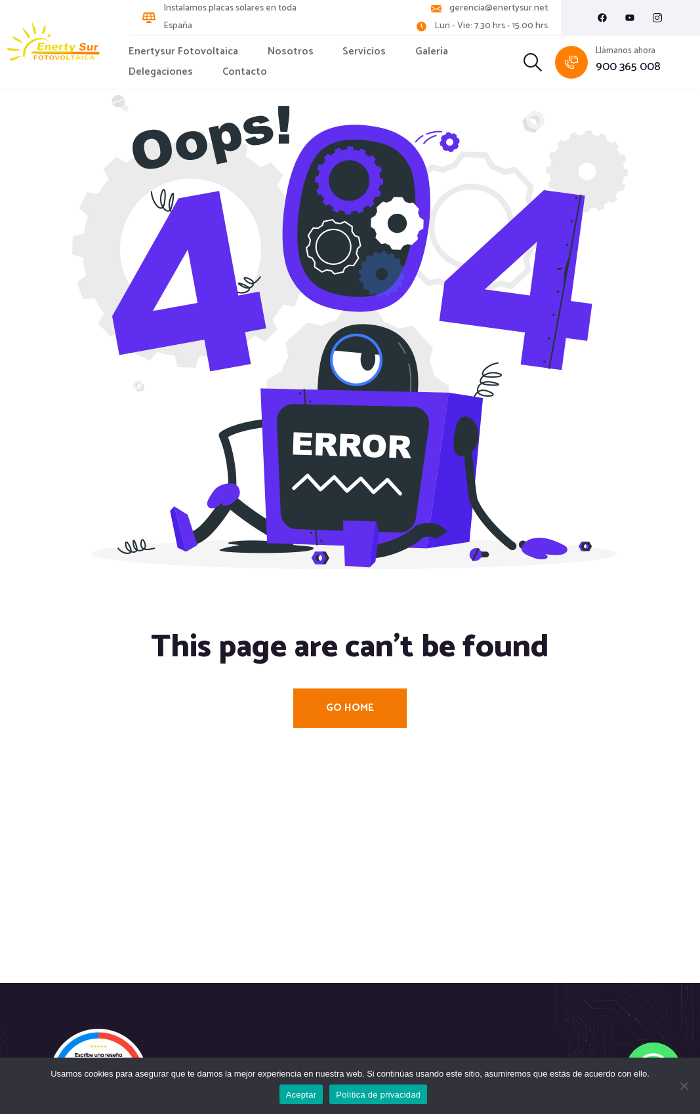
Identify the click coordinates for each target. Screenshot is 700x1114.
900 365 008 (628, 67)
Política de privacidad (378, 1095)
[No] (683, 1085)
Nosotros (291, 51)
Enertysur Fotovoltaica (183, 51)
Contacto (244, 72)
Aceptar (301, 1095)
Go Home (350, 708)
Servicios (364, 51)
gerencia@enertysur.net (498, 8)
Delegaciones (161, 72)
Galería (431, 51)
